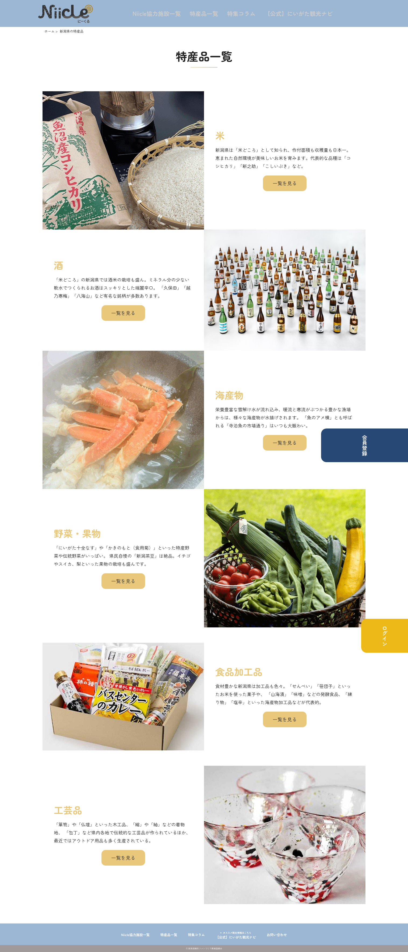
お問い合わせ (291, 934)
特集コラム (241, 13)
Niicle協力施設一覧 (157, 13)
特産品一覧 (204, 13)
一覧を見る (285, 183)
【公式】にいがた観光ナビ (299, 13)
